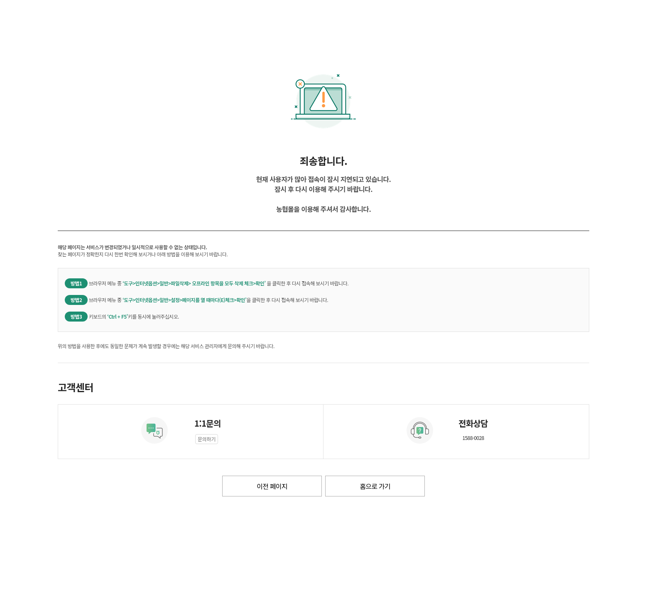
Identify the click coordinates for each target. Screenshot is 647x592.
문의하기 (207, 438)
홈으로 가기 (375, 486)
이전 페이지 (272, 486)
